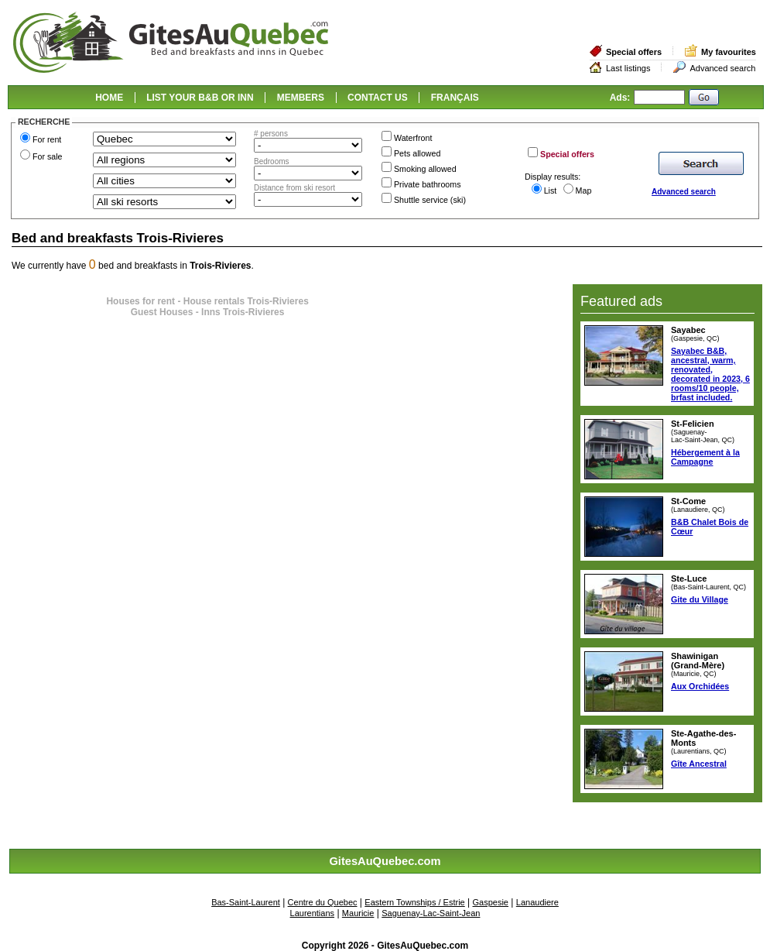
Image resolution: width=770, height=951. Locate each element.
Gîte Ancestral (699, 763)
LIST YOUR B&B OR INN (199, 97)
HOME (109, 97)
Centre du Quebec (323, 902)
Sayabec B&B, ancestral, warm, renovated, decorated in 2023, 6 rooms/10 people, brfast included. (710, 374)
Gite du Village (699, 599)
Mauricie (358, 913)
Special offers (634, 52)
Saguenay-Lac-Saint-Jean (431, 913)
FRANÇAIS (455, 97)
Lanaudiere (537, 902)
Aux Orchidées (700, 686)
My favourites (728, 52)
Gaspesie (490, 902)
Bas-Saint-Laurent (245, 902)
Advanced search (722, 68)
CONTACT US (377, 97)
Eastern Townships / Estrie (414, 902)
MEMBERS (300, 97)
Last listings (628, 68)
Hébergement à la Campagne (705, 457)
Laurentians (312, 913)
